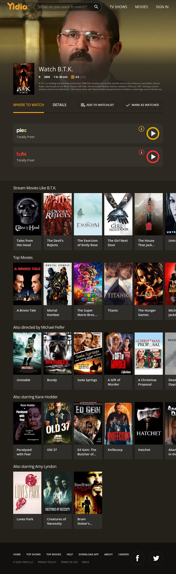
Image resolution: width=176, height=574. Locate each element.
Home (17, 554)
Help (70, 554)
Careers (123, 554)
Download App (89, 554)
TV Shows (118, 6)
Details (59, 104)
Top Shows (33, 554)
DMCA (85, 562)
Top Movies (53, 554)
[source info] (140, 129)
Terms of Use (69, 562)
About (108, 554)
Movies (141, 6)
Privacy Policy (47, 562)
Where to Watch (28, 104)
